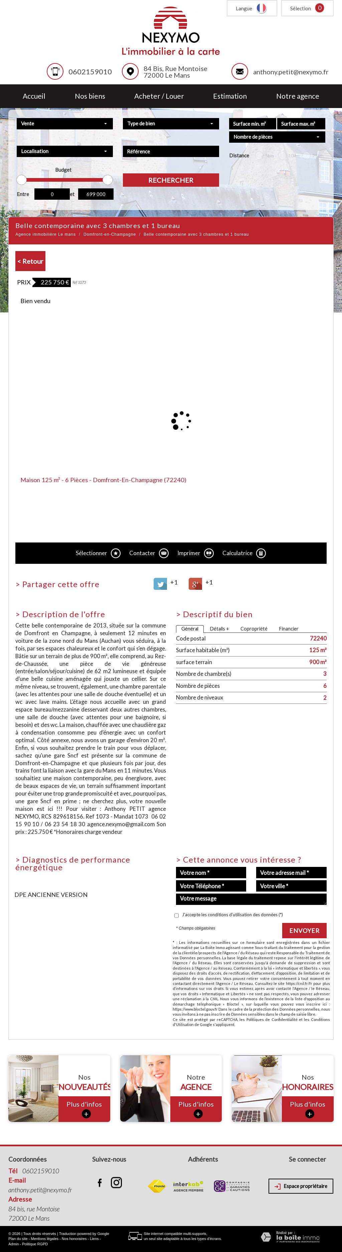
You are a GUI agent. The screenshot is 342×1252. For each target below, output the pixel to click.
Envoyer (304, 930)
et (72, 194)
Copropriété (254, 629)
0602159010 (90, 71)
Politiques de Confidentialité (272, 1019)
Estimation (230, 96)
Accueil (34, 96)
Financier (289, 629)
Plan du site (17, 1239)
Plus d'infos (84, 1109)
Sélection (300, 8)
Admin (13, 1244)
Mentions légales (45, 1239)
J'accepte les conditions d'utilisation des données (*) (232, 914)
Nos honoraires (74, 1239)
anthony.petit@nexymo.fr (291, 72)
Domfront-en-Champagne (109, 234)
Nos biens (90, 96)
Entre (23, 194)
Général (189, 629)
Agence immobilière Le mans (45, 234)
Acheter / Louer (159, 96)
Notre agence (297, 96)
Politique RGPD (35, 1244)
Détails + (219, 629)
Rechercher (170, 180)
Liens (94, 1239)
